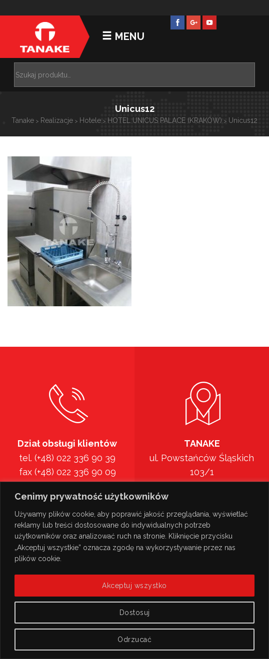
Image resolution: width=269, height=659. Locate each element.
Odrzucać (135, 640)
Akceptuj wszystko (134, 586)
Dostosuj (135, 613)
